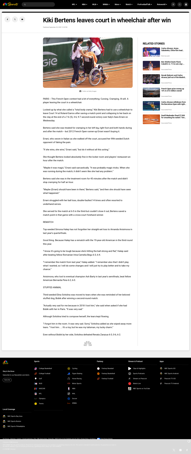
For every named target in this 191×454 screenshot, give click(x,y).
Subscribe (7, 380)
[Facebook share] (7, 19)
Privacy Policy (85, 438)
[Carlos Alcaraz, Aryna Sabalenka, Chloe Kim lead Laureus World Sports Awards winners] (151, 52)
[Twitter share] (15, 19)
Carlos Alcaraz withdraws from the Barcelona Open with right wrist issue (173, 103)
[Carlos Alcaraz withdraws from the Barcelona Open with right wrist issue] (151, 106)
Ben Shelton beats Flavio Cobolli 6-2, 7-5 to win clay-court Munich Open (172, 63)
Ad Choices (6, 438)
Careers (19, 438)
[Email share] (22, 19)
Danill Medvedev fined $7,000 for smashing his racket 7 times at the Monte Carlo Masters (173, 116)
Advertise (13, 438)
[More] (173, 4)
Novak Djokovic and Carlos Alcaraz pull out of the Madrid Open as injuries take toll (173, 76)
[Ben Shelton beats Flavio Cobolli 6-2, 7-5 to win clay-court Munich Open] (151, 66)
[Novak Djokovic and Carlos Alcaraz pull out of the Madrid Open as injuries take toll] (151, 79)
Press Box (51, 438)
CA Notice (93, 438)
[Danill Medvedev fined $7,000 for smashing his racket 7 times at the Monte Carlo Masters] (151, 119)
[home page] (10, 4)
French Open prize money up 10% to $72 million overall (172, 90)
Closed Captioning (27, 438)
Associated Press (166, 69)
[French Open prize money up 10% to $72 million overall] (151, 92)
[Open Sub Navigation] (77, 4)
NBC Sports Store (42, 438)
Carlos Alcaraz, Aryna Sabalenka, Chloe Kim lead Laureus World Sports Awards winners (173, 49)
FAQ (35, 438)
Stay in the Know (8, 371)
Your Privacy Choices (107, 438)
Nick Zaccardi (165, 56)
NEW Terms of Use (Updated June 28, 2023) (67, 438)
